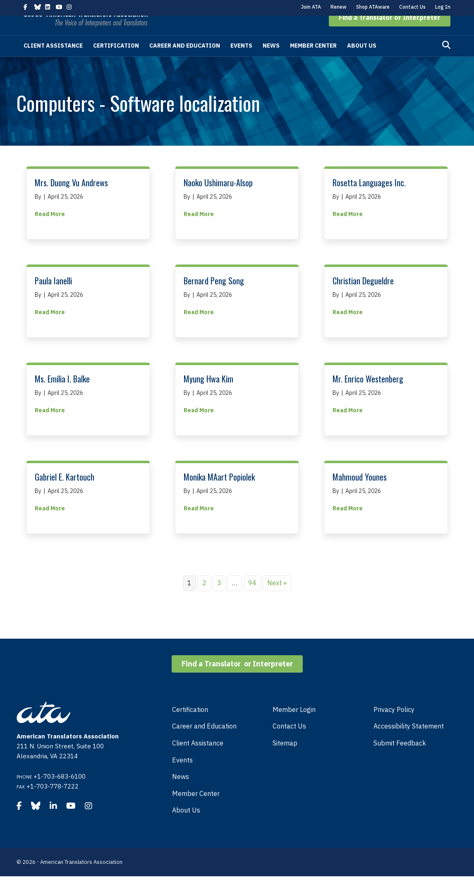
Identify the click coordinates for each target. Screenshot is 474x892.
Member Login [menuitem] (294, 725)
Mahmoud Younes (360, 492)
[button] (389, 33)
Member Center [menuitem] (196, 809)
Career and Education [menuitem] (204, 742)
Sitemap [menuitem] (285, 759)
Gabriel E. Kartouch (64, 492)
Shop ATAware (373, 7)
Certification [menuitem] (190, 725)
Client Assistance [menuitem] (197, 759)
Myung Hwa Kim (208, 394)
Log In (442, 7)
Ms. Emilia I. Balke (62, 394)
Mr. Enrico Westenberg (368, 394)
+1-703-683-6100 (60, 792)
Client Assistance (53, 61)
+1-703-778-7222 (52, 802)
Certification (116, 61)
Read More (50, 229)
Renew (338, 7)
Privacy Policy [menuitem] (393, 725)
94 (252, 598)
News (271, 61)
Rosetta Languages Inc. (369, 198)
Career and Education (184, 61)
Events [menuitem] (182, 776)
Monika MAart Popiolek (219, 492)
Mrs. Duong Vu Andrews (71, 198)
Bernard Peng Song (214, 296)
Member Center (313, 61)
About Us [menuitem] (186, 826)
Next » (277, 598)
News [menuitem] (180, 792)
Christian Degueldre (363, 296)
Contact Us (412, 7)
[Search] (446, 60)
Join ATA (311, 7)
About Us (361, 61)
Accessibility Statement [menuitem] (408, 742)
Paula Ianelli (53, 296)
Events (241, 61)
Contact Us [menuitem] (289, 742)
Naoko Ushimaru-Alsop (218, 198)
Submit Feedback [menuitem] (399, 759)
